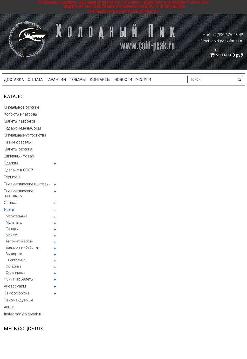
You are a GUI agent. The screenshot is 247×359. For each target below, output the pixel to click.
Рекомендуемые (18, 300)
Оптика (10, 202)
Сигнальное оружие (21, 107)
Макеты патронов (19, 121)
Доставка (14, 79)
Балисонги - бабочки (22, 247)
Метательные (16, 216)
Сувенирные (15, 272)
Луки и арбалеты (19, 279)
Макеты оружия (18, 149)
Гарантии (56, 79)
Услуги (143, 79)
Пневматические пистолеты (18, 193)
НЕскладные (15, 260)
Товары (78, 79)
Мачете (12, 235)
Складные (13, 266)
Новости (123, 79)
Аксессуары (15, 286)
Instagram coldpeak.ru (23, 314)
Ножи (9, 209)
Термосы (12, 177)
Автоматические (19, 241)
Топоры (12, 229)
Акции (9, 307)
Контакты (100, 79)
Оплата (35, 79)
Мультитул (14, 222)
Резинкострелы (17, 142)
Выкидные (14, 254)
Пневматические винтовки (27, 184)
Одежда (11, 163)
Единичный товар (19, 156)
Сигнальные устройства (25, 135)
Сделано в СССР (18, 170)
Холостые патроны (21, 114)
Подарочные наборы (22, 128)
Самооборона (16, 293)
